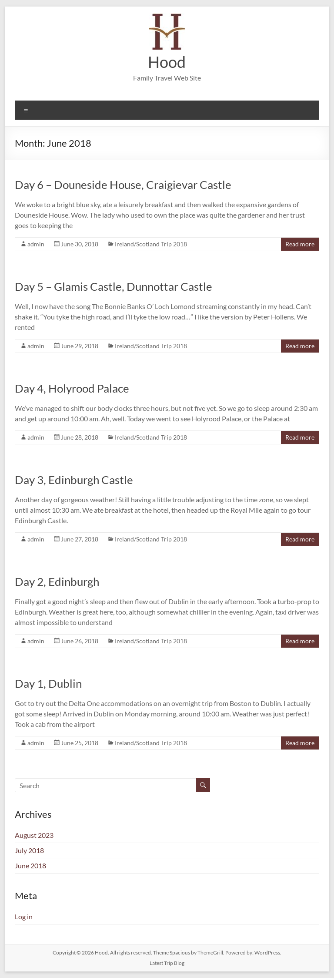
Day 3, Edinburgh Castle (74, 480)
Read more (299, 244)
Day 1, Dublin (48, 683)
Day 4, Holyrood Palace (72, 388)
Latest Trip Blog (167, 963)
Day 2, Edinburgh (57, 581)
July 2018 (29, 850)
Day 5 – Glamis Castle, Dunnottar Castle (113, 286)
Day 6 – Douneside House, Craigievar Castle (123, 185)
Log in (24, 916)
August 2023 (34, 835)
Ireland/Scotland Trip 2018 (151, 244)
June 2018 (30, 865)
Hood (167, 61)
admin (35, 244)
